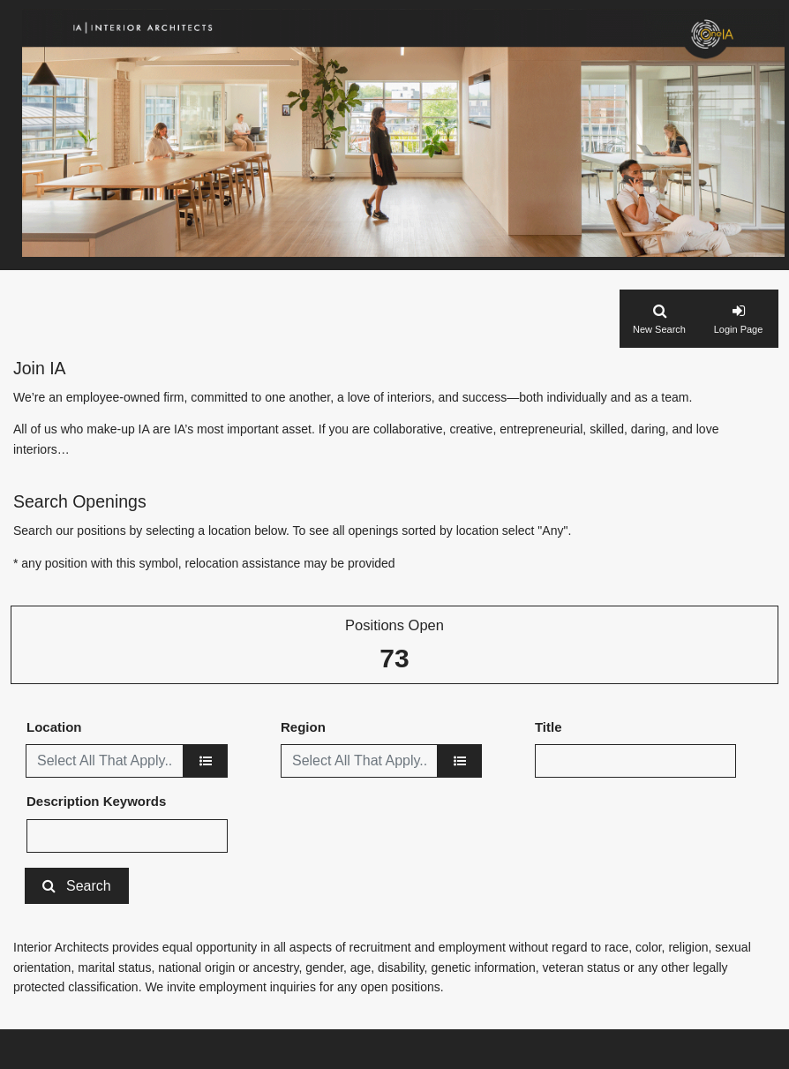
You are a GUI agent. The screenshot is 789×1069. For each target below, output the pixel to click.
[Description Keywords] (127, 836)
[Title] (635, 761)
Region (303, 726)
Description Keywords (96, 801)
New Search (659, 329)
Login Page (738, 329)
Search (88, 885)
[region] (459, 761)
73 (394, 658)
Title (548, 726)
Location (54, 726)
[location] (205, 761)
